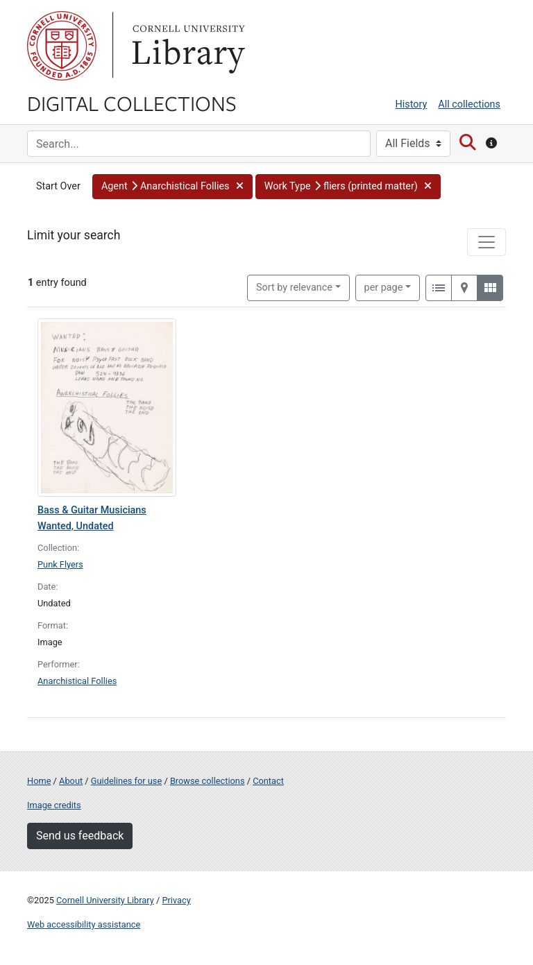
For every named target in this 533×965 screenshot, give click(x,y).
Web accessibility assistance (83, 924)
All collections (469, 104)
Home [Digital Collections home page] (39, 781)
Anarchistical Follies (77, 681)
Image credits (54, 805)
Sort (294, 287)
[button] (172, 186)
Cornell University (61, 45)
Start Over (58, 186)
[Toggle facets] (486, 242)
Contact (268, 781)
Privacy (176, 900)
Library (186, 45)
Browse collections (207, 781)
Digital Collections (132, 103)
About (71, 781)
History (412, 104)
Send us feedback (80, 835)
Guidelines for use (126, 781)
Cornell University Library (105, 900)
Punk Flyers (60, 564)
